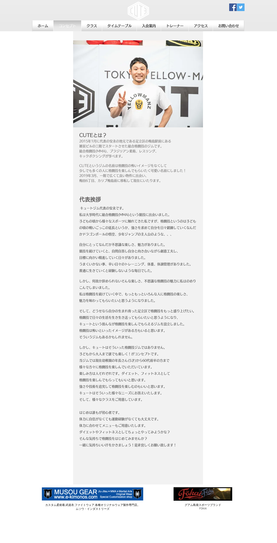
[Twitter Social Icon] (241, 7)
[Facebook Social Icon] (233, 7)
